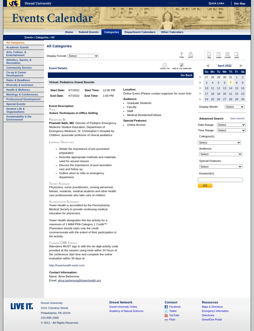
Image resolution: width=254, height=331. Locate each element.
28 (212, 77)
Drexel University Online (123, 306)
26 (218, 99)
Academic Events (17, 47)
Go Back (186, 75)
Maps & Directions (212, 306)
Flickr (172, 319)
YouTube (174, 315)
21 (230, 93)
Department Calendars (140, 32)
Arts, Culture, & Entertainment (16, 54)
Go (200, 3)
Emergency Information (215, 311)
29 (218, 77)
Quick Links (216, 3)
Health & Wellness (18, 89)
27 (206, 77)
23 (242, 93)
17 (206, 93)
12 (218, 88)
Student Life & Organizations (15, 110)
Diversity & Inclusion (19, 84)
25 (212, 99)
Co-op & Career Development (16, 74)
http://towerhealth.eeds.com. (67, 265)
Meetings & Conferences (22, 94)
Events (29, 37)
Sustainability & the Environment (19, 118)
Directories (208, 315)
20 (224, 93)
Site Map (239, 3)
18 (212, 93)
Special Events (16, 103)
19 (218, 93)
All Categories (15, 42)
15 (236, 88)
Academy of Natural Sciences (126, 311)
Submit (205, 185)
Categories (111, 32)
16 (242, 88)
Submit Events (89, 32)
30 (224, 77)
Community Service (19, 67)
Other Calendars (172, 32)
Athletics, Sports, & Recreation (18, 61)
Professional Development (23, 99)
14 (230, 88)
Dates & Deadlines (18, 80)
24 (206, 99)
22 (236, 93)
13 (224, 88)
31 (230, 77)
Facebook (175, 306)
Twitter (173, 311)
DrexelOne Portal (212, 319)
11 (212, 88)
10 (206, 88)
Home (69, 32)
